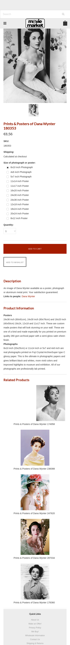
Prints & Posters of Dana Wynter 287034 (34, 558)
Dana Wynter (28, 296)
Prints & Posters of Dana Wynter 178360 (34, 602)
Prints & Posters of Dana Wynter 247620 (34, 513)
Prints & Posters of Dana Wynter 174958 (34, 424)
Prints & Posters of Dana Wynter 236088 (34, 468)
